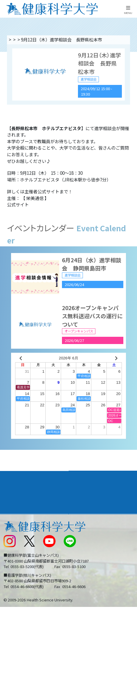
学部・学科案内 (88, 483)
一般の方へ (82, 582)
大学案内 (12, 483)
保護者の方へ (16, 582)
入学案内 (12, 496)
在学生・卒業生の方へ (93, 570)
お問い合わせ (84, 534)
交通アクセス (16, 534)
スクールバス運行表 (22, 558)
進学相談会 (71, 40)
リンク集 (80, 522)
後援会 (9, 522)
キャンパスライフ (22, 509)
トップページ (21, 40)
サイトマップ (84, 558)
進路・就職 (83, 496)
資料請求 (130, 85)
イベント (47, 40)
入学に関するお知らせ (93, 546)
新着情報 (11, 546)
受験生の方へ (16, 570)
